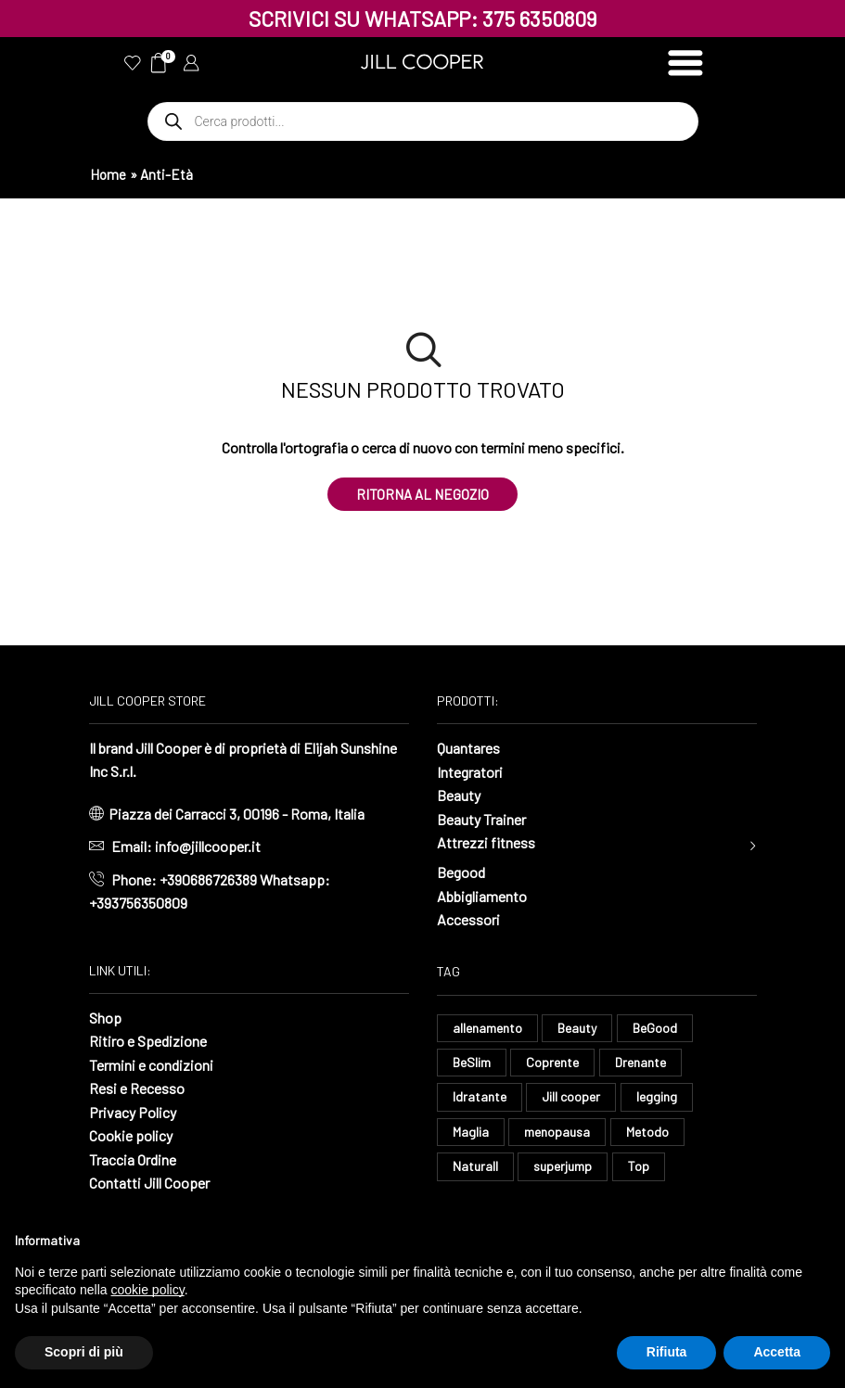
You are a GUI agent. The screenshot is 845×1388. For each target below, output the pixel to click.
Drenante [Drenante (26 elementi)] (640, 1062)
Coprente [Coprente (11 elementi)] (552, 1062)
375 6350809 (539, 19)
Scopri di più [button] (84, 1351)
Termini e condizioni (151, 1065)
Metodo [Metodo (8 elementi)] (647, 1132)
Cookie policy (131, 1135)
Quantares (468, 748)
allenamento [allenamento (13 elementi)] (487, 1028)
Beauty (458, 795)
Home (108, 174)
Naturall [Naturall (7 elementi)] (475, 1166)
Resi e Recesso (137, 1088)
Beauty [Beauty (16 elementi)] (576, 1028)
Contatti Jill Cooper (149, 1182)
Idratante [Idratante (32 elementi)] (479, 1096)
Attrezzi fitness (486, 842)
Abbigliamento (482, 896)
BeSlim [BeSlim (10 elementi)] (472, 1062)
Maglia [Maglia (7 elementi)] (471, 1132)
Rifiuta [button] (667, 1351)
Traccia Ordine (132, 1159)
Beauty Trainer (481, 819)
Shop (105, 1017)
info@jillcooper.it (208, 846)
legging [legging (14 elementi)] (656, 1096)
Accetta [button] (776, 1351)
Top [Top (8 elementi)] (638, 1166)
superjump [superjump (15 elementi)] (562, 1166)
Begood (461, 872)
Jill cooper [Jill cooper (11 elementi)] (571, 1096)
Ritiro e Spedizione (148, 1041)
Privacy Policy (132, 1112)
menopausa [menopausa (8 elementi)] (557, 1132)
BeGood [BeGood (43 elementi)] (655, 1028)
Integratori (470, 772)
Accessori (468, 919)
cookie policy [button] (148, 1289)
